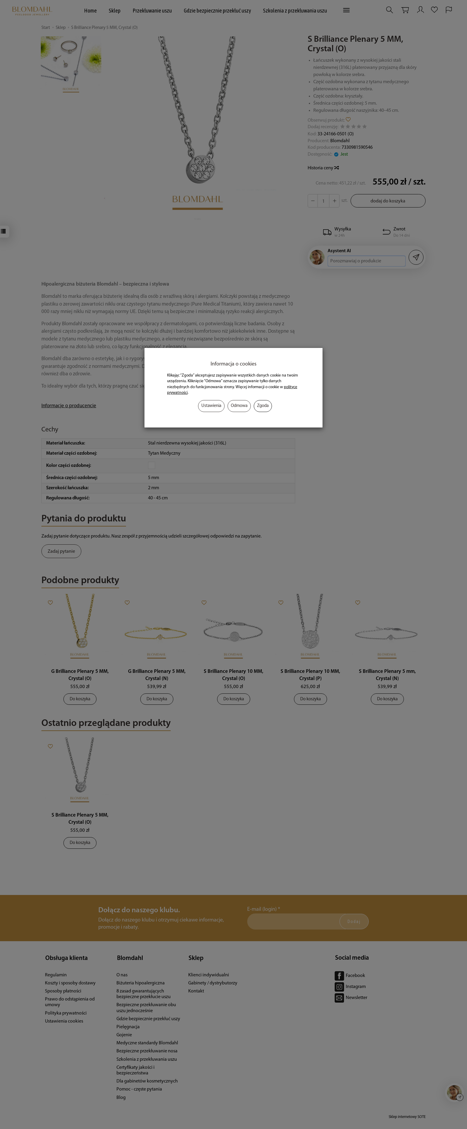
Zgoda (263, 406)
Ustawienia (211, 406)
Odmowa (239, 406)
